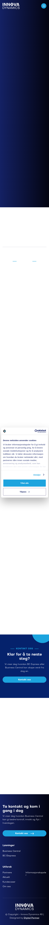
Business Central (12, 851)
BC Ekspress (9, 856)
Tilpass (25, 491)
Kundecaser (9, 882)
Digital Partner (31, 918)
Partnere (7, 873)
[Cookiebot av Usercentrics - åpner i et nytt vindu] (35, 431)
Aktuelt (6, 877)
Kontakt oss (24, 680)
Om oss (7, 887)
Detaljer (37, 475)
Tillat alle (24, 483)
